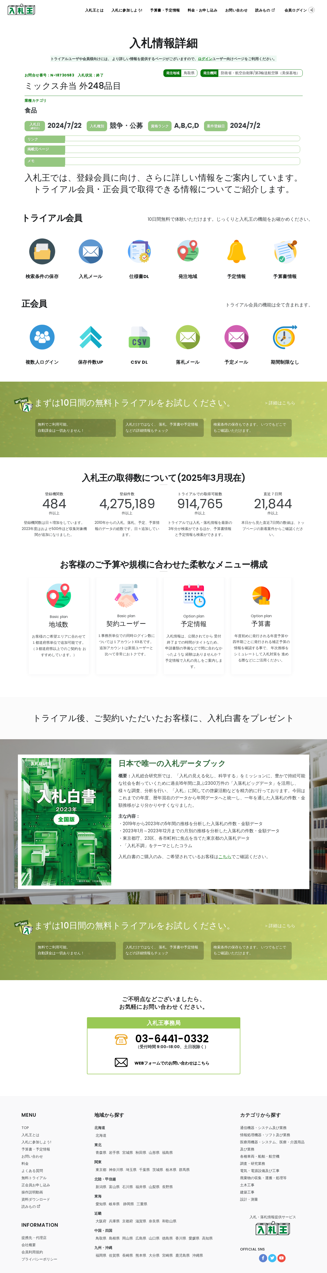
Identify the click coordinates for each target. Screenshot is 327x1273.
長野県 (167, 1186)
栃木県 (171, 1169)
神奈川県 (116, 1169)
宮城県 (127, 1152)
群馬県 (184, 1169)
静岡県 (128, 1203)
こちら (224, 857)
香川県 (180, 1238)
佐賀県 (114, 1255)
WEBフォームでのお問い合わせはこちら (171, 1063)
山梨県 (154, 1186)
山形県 (154, 1152)
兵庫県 (114, 1221)
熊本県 (141, 1255)
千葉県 (144, 1169)
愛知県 (101, 1203)
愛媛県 (194, 1238)
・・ (259, 1156)
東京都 (101, 1169)
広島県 (141, 1238)
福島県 (167, 1152)
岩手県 (114, 1152)
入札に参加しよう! (126, 10)
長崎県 (127, 1255)
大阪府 (101, 1221)
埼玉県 (131, 1169)
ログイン (205, 58)
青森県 (101, 1152)
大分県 (154, 1255)
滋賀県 (141, 1221)
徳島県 (167, 1238)
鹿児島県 (182, 1255)
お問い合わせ (236, 10)
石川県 (127, 1186)
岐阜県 (114, 1203)
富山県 (114, 1186)
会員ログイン (300, 10)
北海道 (101, 1135)
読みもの (265, 10)
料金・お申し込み (203, 10)
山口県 (154, 1238)
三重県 (142, 1203)
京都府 (127, 1221)
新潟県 (101, 1186)
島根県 (114, 1238)
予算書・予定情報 (165, 10)
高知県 (207, 1238)
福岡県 (101, 1255)
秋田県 (141, 1152)
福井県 (141, 1186)
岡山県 (127, 1238)
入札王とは (94, 10)
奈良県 (154, 1221)
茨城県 (157, 1169)
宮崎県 (167, 1255)
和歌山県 (169, 1221)
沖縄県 (197, 1255)
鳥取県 (101, 1238)
